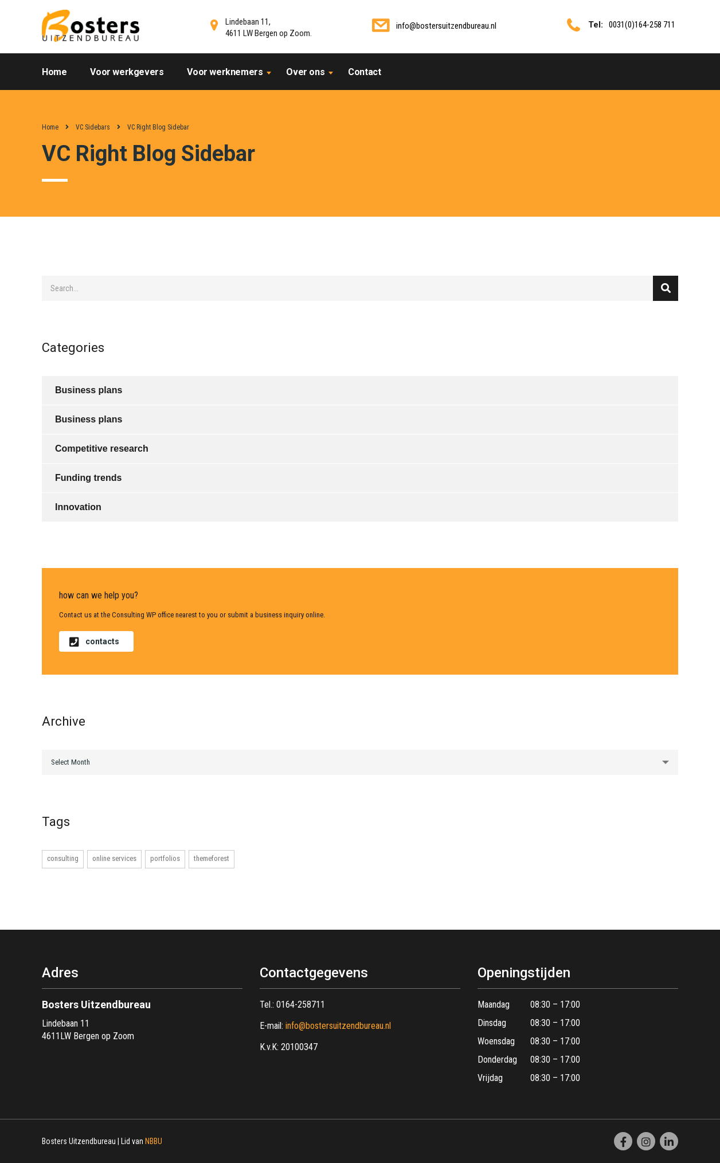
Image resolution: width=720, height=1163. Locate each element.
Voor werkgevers (126, 71)
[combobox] (360, 762)
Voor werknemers (225, 71)
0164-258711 (300, 1004)
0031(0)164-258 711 (642, 24)
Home (54, 71)
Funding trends (88, 478)
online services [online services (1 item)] (114, 858)
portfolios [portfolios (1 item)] (165, 858)
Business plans (88, 390)
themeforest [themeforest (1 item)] (211, 858)
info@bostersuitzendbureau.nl (446, 26)
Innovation (78, 507)
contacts (94, 641)
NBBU (153, 1141)
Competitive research (101, 448)
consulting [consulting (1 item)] (63, 858)
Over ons (305, 71)
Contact (364, 71)
